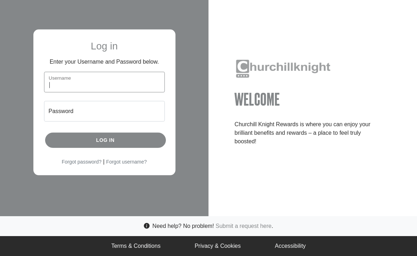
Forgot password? (82, 162)
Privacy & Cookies (218, 246)
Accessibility (290, 246)
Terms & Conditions (136, 246)
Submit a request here (243, 226)
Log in (105, 140)
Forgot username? (126, 162)
